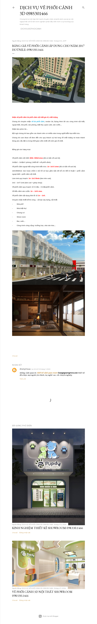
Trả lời (23, 379)
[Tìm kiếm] (83, 7)
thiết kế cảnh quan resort (47, 373)
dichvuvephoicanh (31, 29)
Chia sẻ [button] (14, 356)
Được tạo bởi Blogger (48, 616)
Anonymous (25, 369)
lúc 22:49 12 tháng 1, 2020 (40, 369)
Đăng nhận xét (24, 533)
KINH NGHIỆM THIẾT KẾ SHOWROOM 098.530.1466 (47, 528)
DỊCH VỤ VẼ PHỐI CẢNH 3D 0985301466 (46, 10)
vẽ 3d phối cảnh (37, 121)
